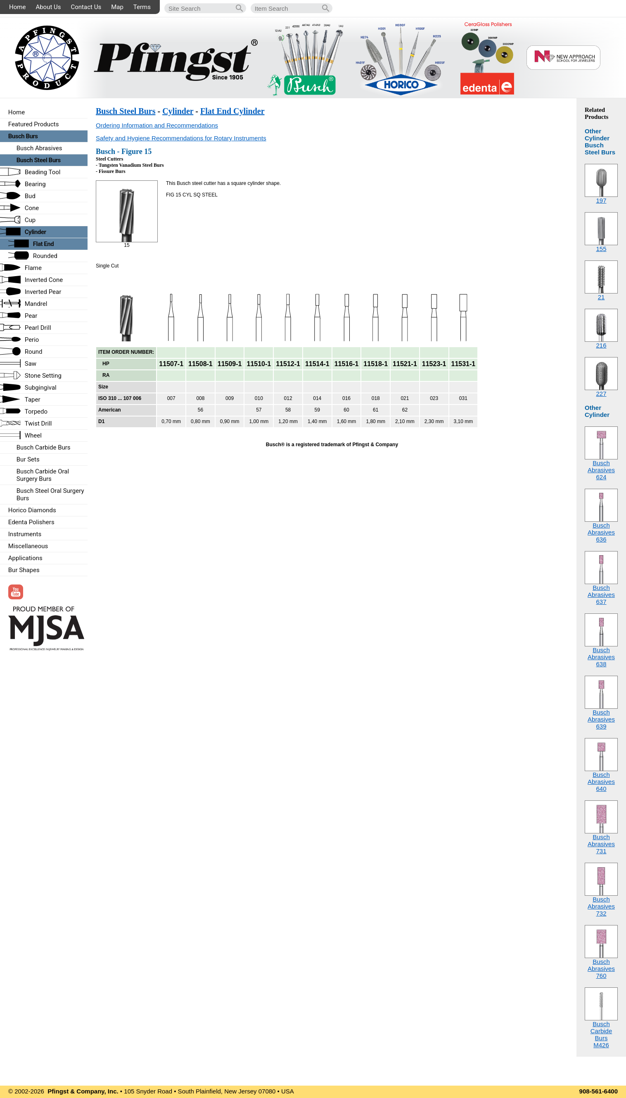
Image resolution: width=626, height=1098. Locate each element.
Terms (142, 7)
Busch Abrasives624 (601, 469)
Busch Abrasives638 (601, 656)
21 (601, 297)
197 (601, 200)
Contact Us (86, 7)
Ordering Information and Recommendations (157, 125)
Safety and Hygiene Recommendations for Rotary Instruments (181, 138)
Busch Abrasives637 (601, 594)
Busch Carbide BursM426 (601, 1034)
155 (601, 248)
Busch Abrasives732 (601, 906)
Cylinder (177, 111)
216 (601, 345)
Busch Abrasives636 (601, 532)
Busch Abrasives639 (601, 719)
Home (17, 7)
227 (601, 393)
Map (117, 7)
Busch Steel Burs (125, 111)
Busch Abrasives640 (601, 781)
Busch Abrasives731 (601, 843)
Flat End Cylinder (232, 111)
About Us (48, 7)
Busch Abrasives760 (601, 968)
